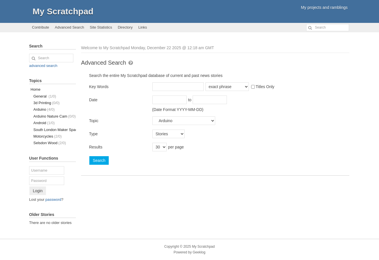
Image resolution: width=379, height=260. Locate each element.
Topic (93, 120)
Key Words (98, 86)
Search (99, 160)
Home (36, 89)
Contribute (40, 27)
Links (142, 27)
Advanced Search (69, 27)
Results (95, 147)
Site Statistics (101, 27)
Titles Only (263, 86)
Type (93, 134)
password (53, 199)
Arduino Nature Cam (54, 116)
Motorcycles (47, 136)
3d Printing (46, 103)
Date (93, 100)
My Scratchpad (63, 11)
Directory (125, 27)
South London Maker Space (54, 130)
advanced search (43, 65)
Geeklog (199, 252)
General (44, 96)
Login (38, 190)
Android (44, 123)
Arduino (44, 109)
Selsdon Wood (49, 143)
